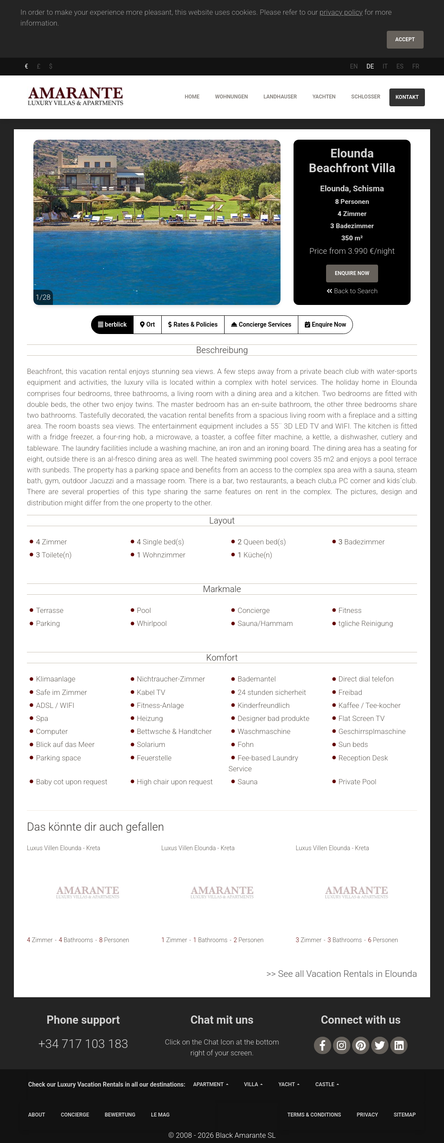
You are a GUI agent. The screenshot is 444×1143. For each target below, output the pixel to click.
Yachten (324, 97)
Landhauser (280, 97)
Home (192, 97)
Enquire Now (352, 273)
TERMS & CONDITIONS (314, 1115)
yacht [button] (286, 1084)
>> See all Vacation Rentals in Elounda (341, 974)
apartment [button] (208, 1084)
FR (415, 66)
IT (385, 66)
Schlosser (365, 97)
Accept (405, 39)
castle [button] (324, 1084)
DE (370, 66)
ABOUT (36, 1115)
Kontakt (407, 97)
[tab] (112, 324)
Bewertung (119, 1115)
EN (354, 66)
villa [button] (251, 1084)
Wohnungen (231, 97)
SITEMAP (405, 1115)
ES (399, 66)
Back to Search (352, 291)
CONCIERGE (75, 1115)
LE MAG (160, 1115)
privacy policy (341, 12)
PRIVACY (367, 1115)
